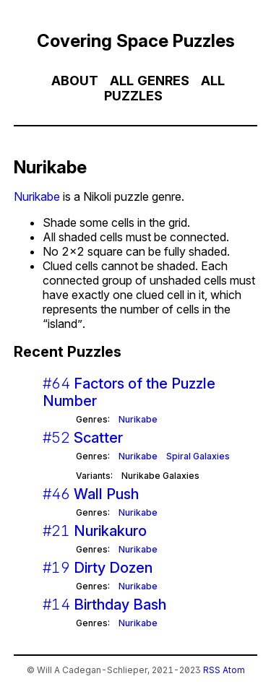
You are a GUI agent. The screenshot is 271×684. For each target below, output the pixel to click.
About (74, 80)
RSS (211, 669)
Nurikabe (37, 196)
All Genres (149, 80)
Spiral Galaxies (198, 456)
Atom (234, 669)
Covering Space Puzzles (136, 40)
